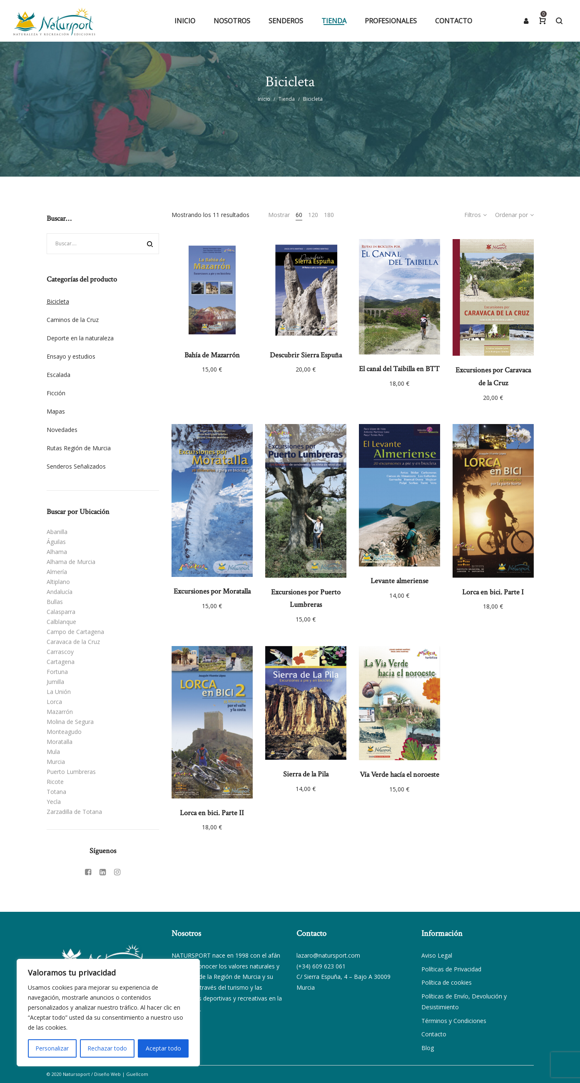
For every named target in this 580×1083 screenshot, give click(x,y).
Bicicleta (58, 301)
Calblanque (61, 622)
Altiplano (58, 582)
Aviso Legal (436, 955)
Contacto (433, 1034)
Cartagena (61, 662)
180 (329, 215)
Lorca (54, 702)
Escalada (58, 375)
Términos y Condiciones (453, 1021)
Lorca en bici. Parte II (212, 813)
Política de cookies (446, 982)
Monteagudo (64, 732)
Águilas (56, 542)
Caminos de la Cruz (73, 320)
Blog (427, 1048)
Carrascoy (60, 652)
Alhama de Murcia (71, 562)
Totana (56, 792)
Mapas (56, 411)
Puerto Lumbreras (71, 772)
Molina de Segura (70, 722)
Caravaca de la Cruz (73, 642)
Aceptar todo (163, 1048)
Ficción (56, 393)
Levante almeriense (399, 581)
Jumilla (55, 682)
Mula (53, 752)
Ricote (55, 782)
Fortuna (57, 672)
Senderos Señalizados (76, 466)
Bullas (55, 602)
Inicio (264, 98)
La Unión (59, 692)
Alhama (57, 552)
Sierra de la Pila (306, 774)
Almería (57, 572)
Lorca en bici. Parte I (493, 592)
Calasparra (61, 612)
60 (299, 215)
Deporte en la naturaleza (80, 338)
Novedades (62, 430)
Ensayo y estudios (71, 356)
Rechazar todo (107, 1048)
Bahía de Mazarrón (212, 355)
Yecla (54, 802)
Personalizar (52, 1048)
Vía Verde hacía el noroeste (399, 774)
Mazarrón (60, 712)
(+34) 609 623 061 (321, 966)
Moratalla (59, 742)
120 (313, 215)
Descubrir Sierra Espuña (306, 355)
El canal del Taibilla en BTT (399, 369)
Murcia (56, 762)
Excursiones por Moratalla (212, 591)
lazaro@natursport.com (328, 955)
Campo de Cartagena (75, 632)
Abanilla (57, 532)
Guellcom (137, 1074)
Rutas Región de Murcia (79, 448)
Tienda (287, 98)
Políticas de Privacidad (451, 969)
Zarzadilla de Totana (74, 812)
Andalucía (59, 592)
